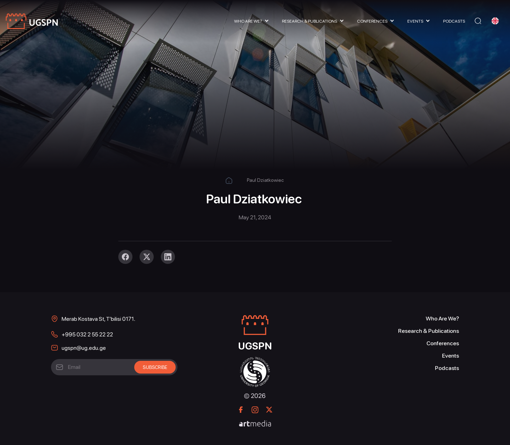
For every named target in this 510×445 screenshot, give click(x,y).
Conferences (372, 21)
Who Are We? (248, 21)
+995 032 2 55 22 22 (87, 334)
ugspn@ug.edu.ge (84, 348)
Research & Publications (309, 21)
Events (415, 21)
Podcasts (454, 21)
